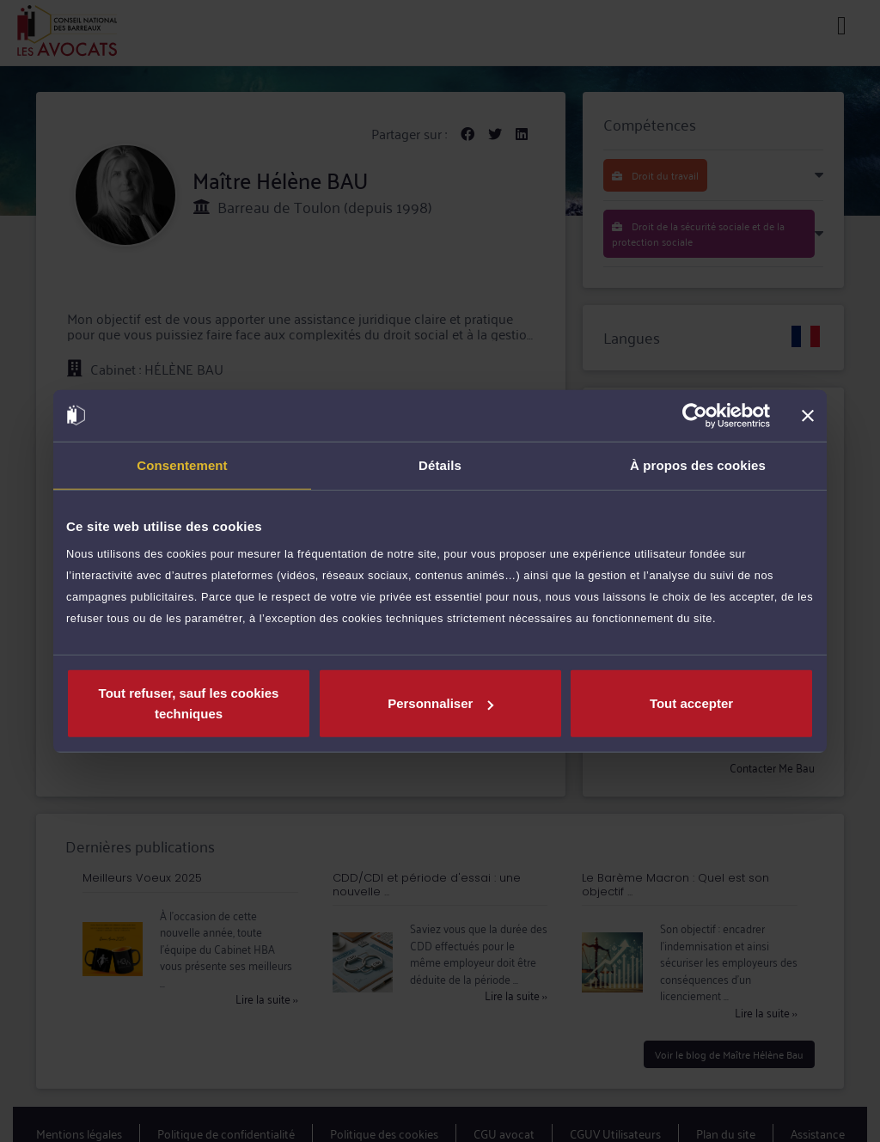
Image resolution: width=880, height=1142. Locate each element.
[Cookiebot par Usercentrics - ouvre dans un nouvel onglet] (695, 415)
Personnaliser (440, 703)
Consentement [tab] (182, 464)
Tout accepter (691, 703)
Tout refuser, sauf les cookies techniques (189, 703)
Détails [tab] (440, 464)
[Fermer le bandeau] (808, 415)
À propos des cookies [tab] (698, 464)
